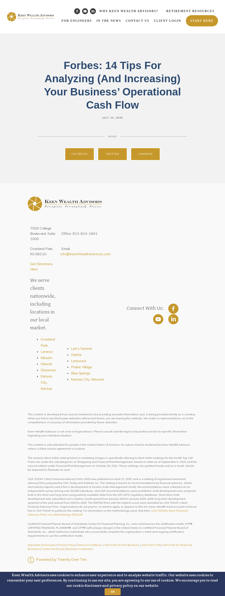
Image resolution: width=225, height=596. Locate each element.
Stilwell (46, 364)
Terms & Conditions (89, 545)
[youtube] (158, 319)
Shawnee (48, 370)
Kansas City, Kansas (46, 382)
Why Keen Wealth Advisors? (128, 11)
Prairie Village (81, 367)
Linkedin (145, 154)
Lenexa (47, 351)
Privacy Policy (66, 545)
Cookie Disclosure (52, 548)
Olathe (76, 354)
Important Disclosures (42, 545)
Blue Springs (80, 373)
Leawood (78, 361)
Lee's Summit (81, 348)
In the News (108, 20)
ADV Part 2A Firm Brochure (122, 545)
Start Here (202, 20)
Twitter (112, 154)
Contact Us (137, 20)
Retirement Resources (190, 11)
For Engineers (77, 20)
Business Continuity (78, 548)
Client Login (167, 20)
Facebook (80, 154)
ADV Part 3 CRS (151, 545)
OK (113, 592)
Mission (47, 357)
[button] (112, 584)
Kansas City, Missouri (87, 379)
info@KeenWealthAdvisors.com (85, 254)
